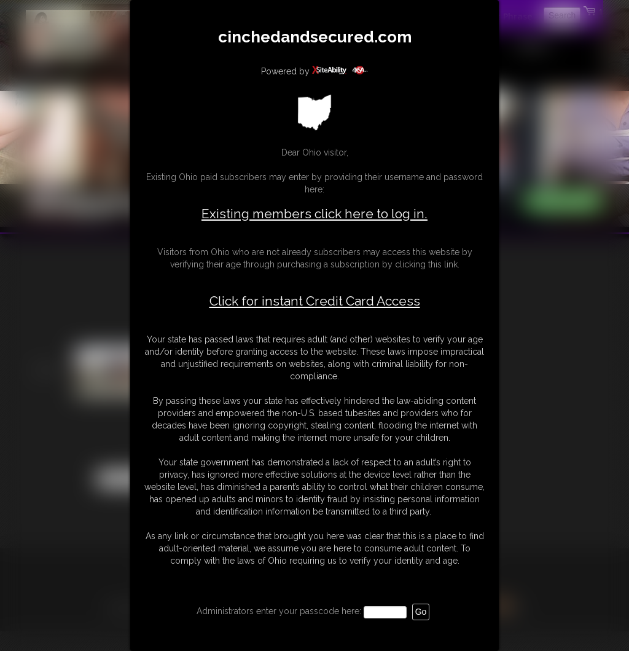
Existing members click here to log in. (314, 213)
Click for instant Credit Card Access (314, 301)
